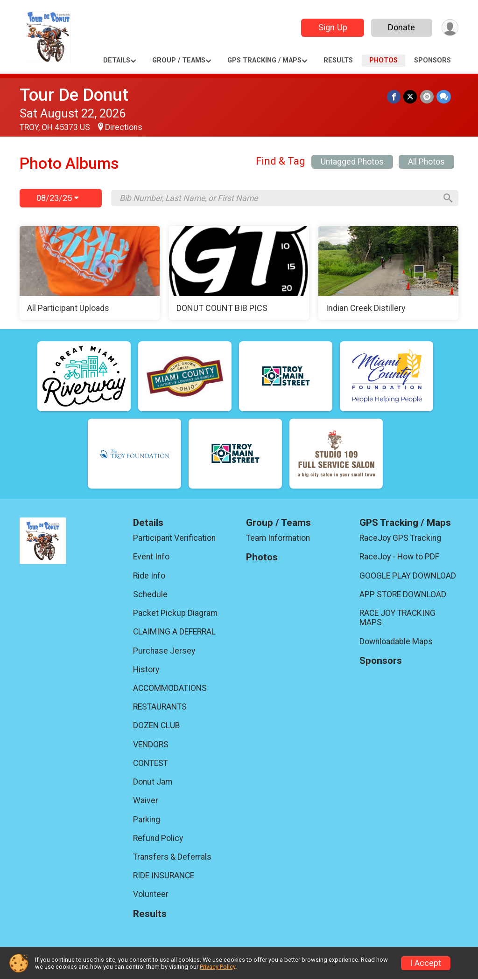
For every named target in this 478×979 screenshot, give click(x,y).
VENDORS (151, 744)
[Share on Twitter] (410, 96)
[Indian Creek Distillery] (388, 273)
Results (338, 60)
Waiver (145, 800)
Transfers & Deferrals (172, 857)
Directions (123, 127)
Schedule (150, 594)
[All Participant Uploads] (90, 273)
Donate (401, 27)
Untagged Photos (352, 161)
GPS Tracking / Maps (264, 60)
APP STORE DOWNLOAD (402, 594)
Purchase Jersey (164, 650)
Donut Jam (152, 781)
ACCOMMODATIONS (170, 688)
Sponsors (432, 60)
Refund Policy (158, 838)
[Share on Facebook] (394, 96)
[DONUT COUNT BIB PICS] (239, 273)
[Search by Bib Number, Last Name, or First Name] (277, 198)
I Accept (425, 963)
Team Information (278, 538)
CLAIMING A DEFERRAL (174, 631)
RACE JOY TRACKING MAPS (397, 617)
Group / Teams (178, 60)
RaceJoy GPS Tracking (400, 538)
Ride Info (149, 575)
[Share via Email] (427, 96)
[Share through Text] (443, 96)
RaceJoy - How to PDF (399, 556)
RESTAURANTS (160, 706)
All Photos (426, 161)
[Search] (447, 198)
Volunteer (151, 894)
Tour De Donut (74, 95)
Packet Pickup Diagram (175, 613)
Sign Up (332, 27)
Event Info (151, 556)
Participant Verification (174, 538)
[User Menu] (449, 27)
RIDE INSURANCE (163, 875)
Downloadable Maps (396, 641)
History (146, 669)
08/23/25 (57, 198)
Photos (383, 60)
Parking (146, 819)
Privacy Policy (217, 966)
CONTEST (150, 763)
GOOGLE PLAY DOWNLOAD (407, 575)
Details (116, 60)
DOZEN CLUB (156, 725)
